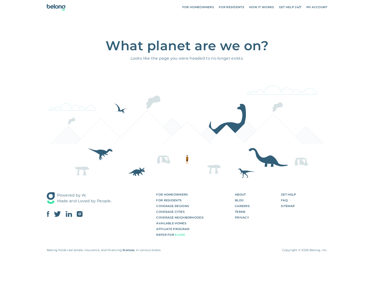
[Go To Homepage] (56, 7)
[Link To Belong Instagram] (80, 214)
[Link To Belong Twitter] (59, 214)
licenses (128, 250)
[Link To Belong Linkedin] (71, 214)
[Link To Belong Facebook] (50, 214)
